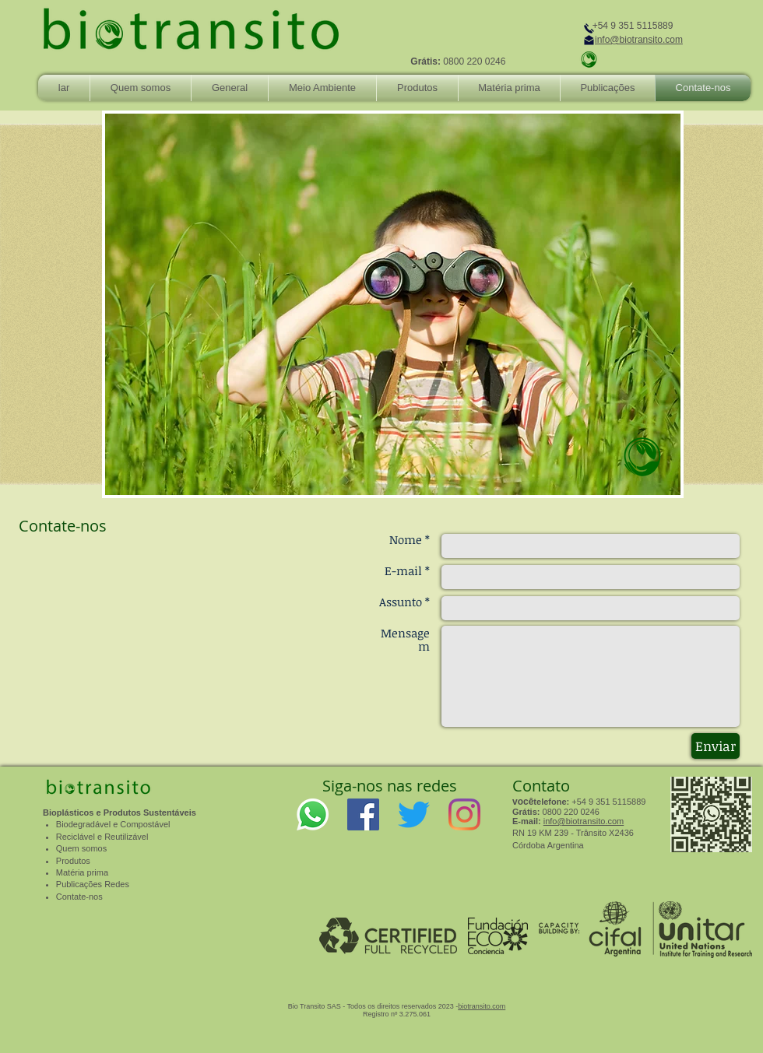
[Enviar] (715, 746)
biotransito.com (481, 1006)
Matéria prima (82, 872)
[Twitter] (414, 814)
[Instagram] (464, 814)
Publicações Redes (92, 884)
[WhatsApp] (313, 814)
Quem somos (81, 848)
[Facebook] (363, 814)
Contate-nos (79, 896)
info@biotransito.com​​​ (583, 821)
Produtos (73, 860)
